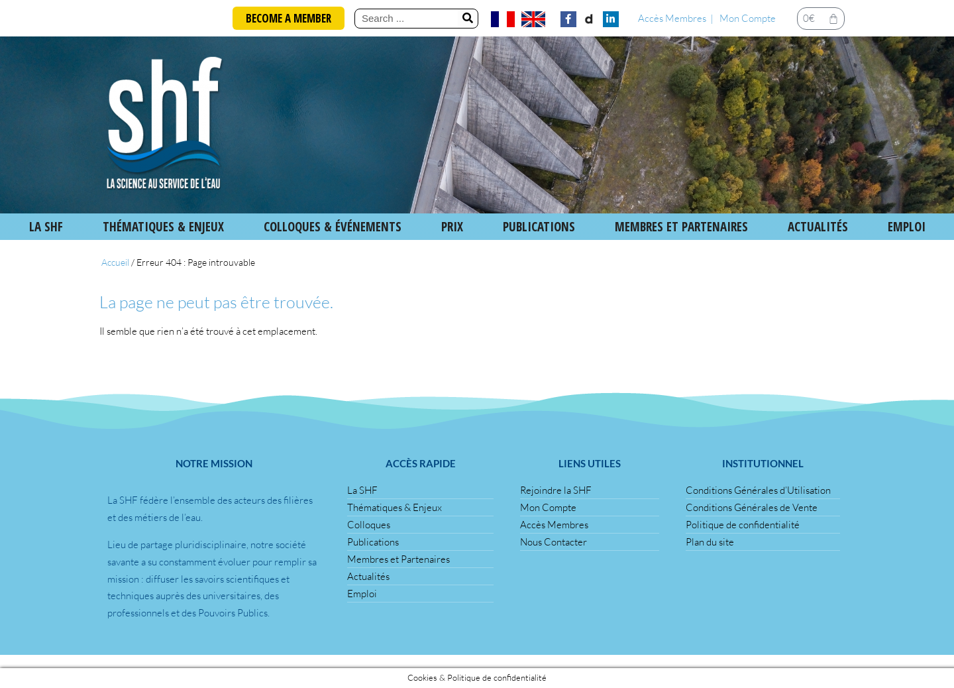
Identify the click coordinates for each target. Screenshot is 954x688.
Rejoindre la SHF (556, 490)
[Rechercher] (468, 18)
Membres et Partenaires (681, 226)
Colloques (368, 524)
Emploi (907, 226)
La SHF (46, 226)
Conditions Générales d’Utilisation (758, 490)
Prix (452, 226)
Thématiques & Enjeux (163, 226)
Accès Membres (672, 18)
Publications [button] (539, 226)
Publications (373, 542)
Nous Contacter (553, 542)
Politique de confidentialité (743, 524)
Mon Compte (747, 18)
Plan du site (710, 542)
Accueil (115, 262)
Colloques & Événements (332, 226)
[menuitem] (503, 19)
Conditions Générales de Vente (752, 507)
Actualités (818, 226)
